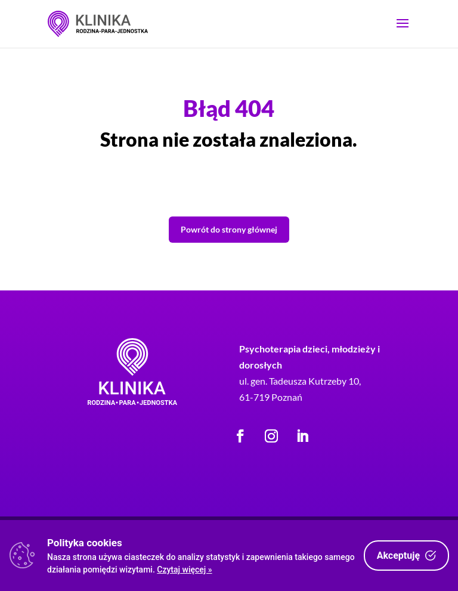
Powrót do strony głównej (229, 229)
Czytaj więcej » (184, 569)
